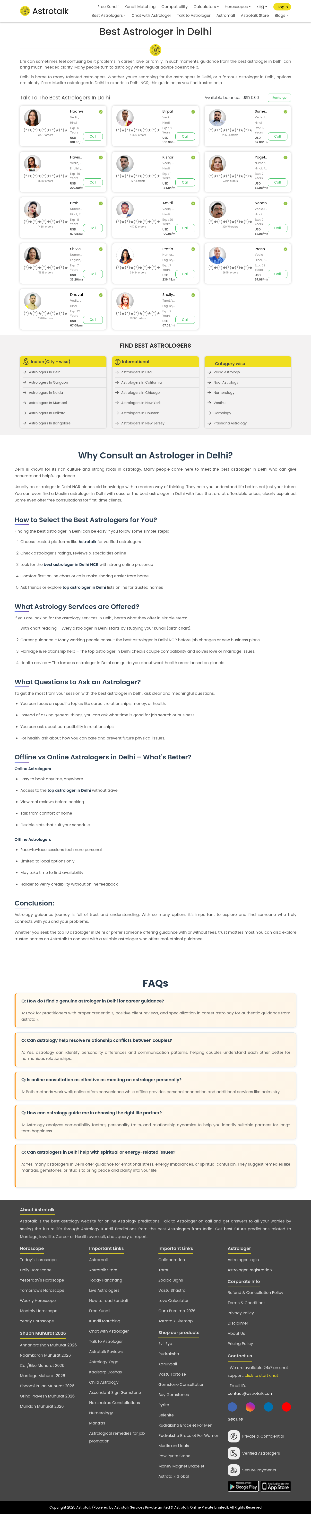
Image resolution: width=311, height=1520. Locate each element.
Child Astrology (104, 1382)
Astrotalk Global (173, 1476)
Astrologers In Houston (140, 413)
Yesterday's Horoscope (42, 1280)
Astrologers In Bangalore (49, 423)
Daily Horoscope (36, 1270)
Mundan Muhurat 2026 (42, 1406)
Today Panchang (105, 1280)
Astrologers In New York (141, 402)
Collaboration (171, 1260)
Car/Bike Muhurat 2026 (42, 1365)
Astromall (225, 15)
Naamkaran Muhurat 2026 (45, 1355)
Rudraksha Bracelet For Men (185, 1425)
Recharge (279, 98)
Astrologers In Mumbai (48, 402)
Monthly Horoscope (38, 1311)
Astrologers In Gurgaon (48, 382)
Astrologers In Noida (46, 392)
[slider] (46, 130)
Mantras (97, 1423)
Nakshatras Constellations (114, 1403)
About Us (236, 1333)
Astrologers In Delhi (45, 372)
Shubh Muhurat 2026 (43, 1333)
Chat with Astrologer (151, 15)
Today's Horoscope (38, 1260)
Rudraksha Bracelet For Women (188, 1435)
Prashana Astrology (230, 423)
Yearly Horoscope (37, 1321)
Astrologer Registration (250, 1270)
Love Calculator (173, 1300)
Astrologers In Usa (136, 372)
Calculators (204, 6)
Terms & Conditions (247, 1303)
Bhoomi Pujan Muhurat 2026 (47, 1386)
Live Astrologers (104, 1290)
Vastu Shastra (172, 1290)
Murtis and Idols (173, 1446)
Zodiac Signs (170, 1280)
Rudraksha (168, 1354)
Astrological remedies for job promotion (117, 1437)
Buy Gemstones (173, 1394)
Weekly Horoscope (38, 1300)
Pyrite (163, 1405)
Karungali (167, 1364)
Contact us (240, 1356)
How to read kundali (108, 1300)
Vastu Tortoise (172, 1374)
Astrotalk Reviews (106, 1351)
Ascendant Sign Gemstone (115, 1392)
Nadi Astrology (226, 382)
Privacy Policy (241, 1313)
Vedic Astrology (227, 372)
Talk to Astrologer (194, 15)
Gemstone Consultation (181, 1384)
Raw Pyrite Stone (174, 1456)
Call (93, 136)
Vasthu (219, 402)
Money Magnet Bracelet (181, 1466)
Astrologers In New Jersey (142, 423)
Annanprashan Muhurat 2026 (48, 1345)
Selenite (166, 1415)
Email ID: (250, 1389)
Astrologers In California (141, 382)
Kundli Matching (140, 6)
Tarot (163, 1270)
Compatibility (175, 6)
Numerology (224, 392)
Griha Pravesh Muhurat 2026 (47, 1396)
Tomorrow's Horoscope (42, 1290)
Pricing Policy (240, 1343)
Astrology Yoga (104, 1362)
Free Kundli (108, 6)
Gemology (222, 413)
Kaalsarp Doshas (105, 1372)
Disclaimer (238, 1323)
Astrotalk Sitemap (175, 1321)
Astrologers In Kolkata (47, 413)
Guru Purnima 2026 (177, 1311)
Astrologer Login (243, 1260)
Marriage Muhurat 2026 (42, 1376)
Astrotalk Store (255, 15)
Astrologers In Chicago (140, 392)
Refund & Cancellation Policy (255, 1292)
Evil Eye (165, 1343)
